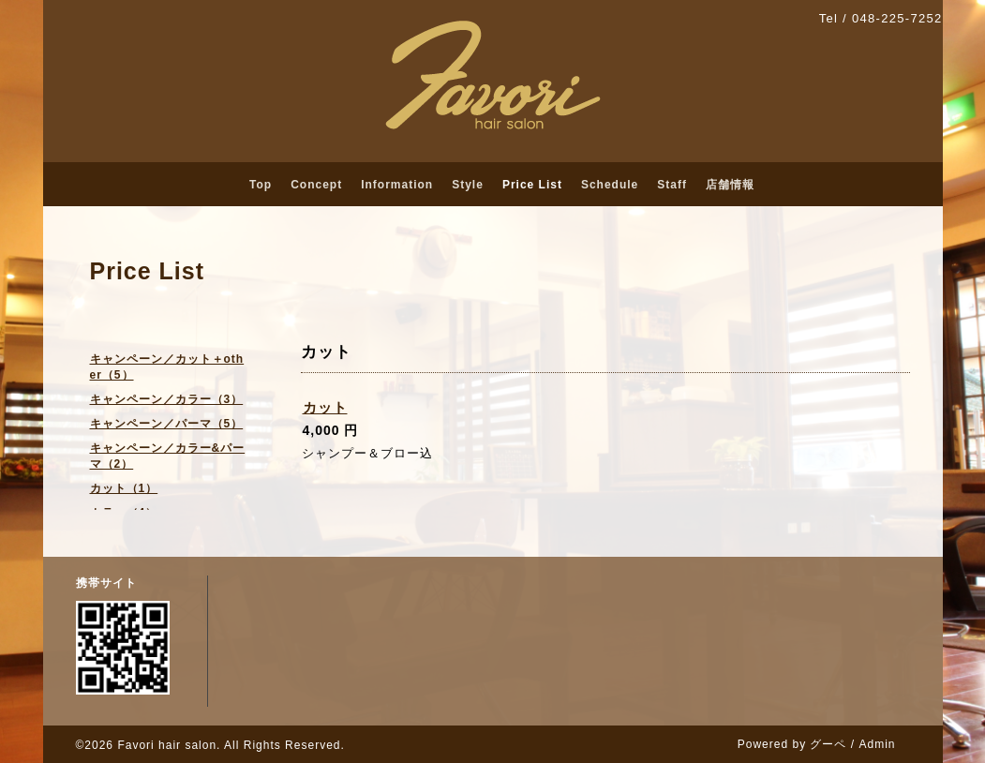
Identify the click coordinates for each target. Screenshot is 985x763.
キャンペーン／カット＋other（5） (167, 367)
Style (468, 184)
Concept (316, 184)
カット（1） (124, 488)
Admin (876, 744)
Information (397, 184)
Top (260, 184)
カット (325, 407)
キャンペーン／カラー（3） (167, 399)
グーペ (828, 744)
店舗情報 (730, 184)
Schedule (609, 184)
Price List (532, 184)
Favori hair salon (166, 745)
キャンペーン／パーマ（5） (167, 423)
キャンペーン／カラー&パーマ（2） (168, 456)
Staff (672, 184)
